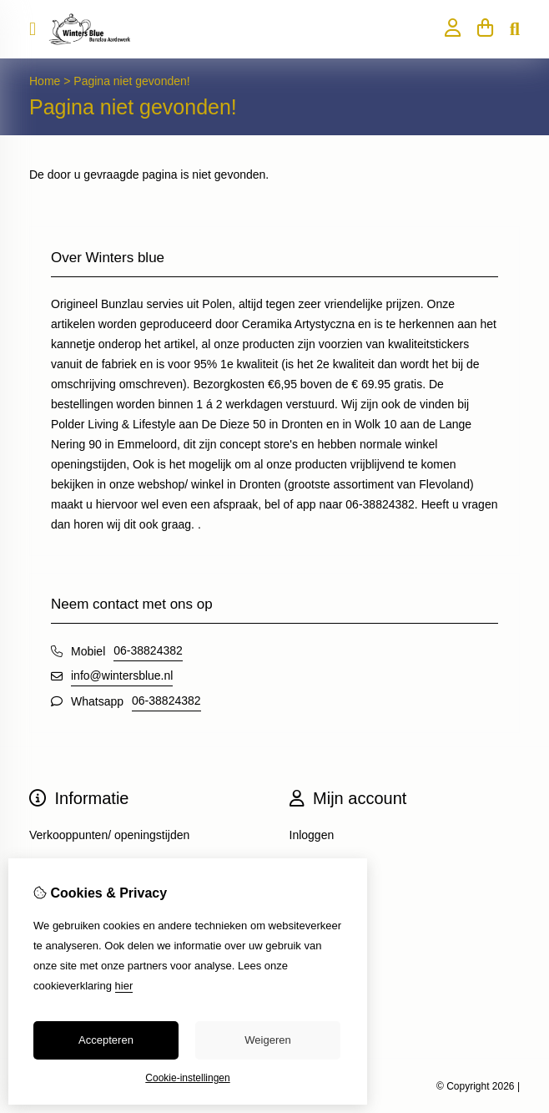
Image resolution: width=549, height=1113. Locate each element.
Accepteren (105, 1040)
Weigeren (267, 1040)
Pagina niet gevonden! (131, 81)
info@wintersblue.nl (122, 675)
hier (124, 985)
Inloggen (312, 835)
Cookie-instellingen (187, 1078)
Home (44, 81)
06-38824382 (148, 650)
